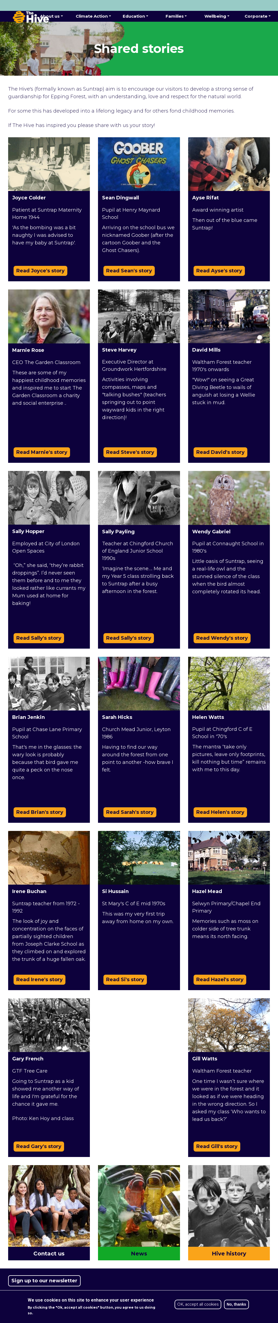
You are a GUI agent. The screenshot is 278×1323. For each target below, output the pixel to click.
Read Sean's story (129, 271)
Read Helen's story (220, 812)
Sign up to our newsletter (44, 1281)
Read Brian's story (39, 812)
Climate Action (92, 16)
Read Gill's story (217, 1146)
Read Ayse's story (219, 271)
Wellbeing (215, 16)
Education (134, 16)
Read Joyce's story (40, 271)
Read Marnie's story (41, 452)
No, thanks (236, 1304)
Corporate (256, 16)
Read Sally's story (38, 638)
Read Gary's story (38, 1146)
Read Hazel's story (220, 980)
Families (175, 16)
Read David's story (220, 452)
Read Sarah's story (130, 812)
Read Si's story (125, 980)
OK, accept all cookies (198, 1304)
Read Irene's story (39, 980)
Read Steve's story (130, 452)
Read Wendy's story (222, 638)
